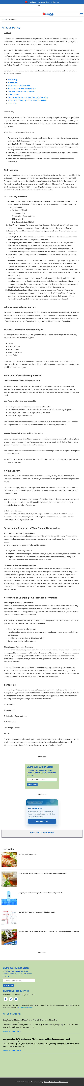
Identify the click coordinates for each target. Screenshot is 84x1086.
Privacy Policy (49, 1082)
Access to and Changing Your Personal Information (27, 100)
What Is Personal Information (19, 85)
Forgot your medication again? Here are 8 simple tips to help (41, 893)
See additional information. (25, 1007)
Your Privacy (12, 79)
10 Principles (12, 82)
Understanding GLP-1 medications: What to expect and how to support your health (49, 931)
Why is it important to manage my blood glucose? (37, 912)
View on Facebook (9, 1031)
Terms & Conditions (61, 1082)
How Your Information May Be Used (21, 91)
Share (19, 1031)
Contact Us (12, 103)
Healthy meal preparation (28, 854)
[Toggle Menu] (81, 14)
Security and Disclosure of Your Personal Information (28, 97)
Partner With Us (42, 821)
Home (4, 19)
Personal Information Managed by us (22, 88)
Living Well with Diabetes (40, 767)
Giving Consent (13, 94)
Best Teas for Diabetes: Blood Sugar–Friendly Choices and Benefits (43, 873)
